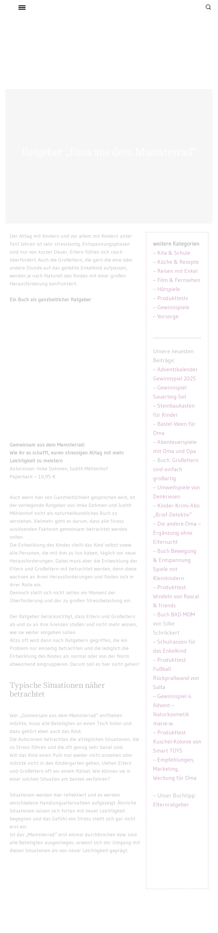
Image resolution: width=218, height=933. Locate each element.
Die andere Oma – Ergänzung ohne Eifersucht (177, 532)
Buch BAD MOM (176, 614)
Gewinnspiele (173, 307)
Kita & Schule (173, 252)
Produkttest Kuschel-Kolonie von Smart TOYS (177, 741)
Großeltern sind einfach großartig (175, 469)
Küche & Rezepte (178, 261)
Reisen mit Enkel (177, 271)
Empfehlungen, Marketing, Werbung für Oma (174, 768)
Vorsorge (168, 316)
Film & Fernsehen (178, 280)
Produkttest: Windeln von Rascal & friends (176, 596)
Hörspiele (168, 289)
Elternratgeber (171, 804)
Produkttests (172, 298)
